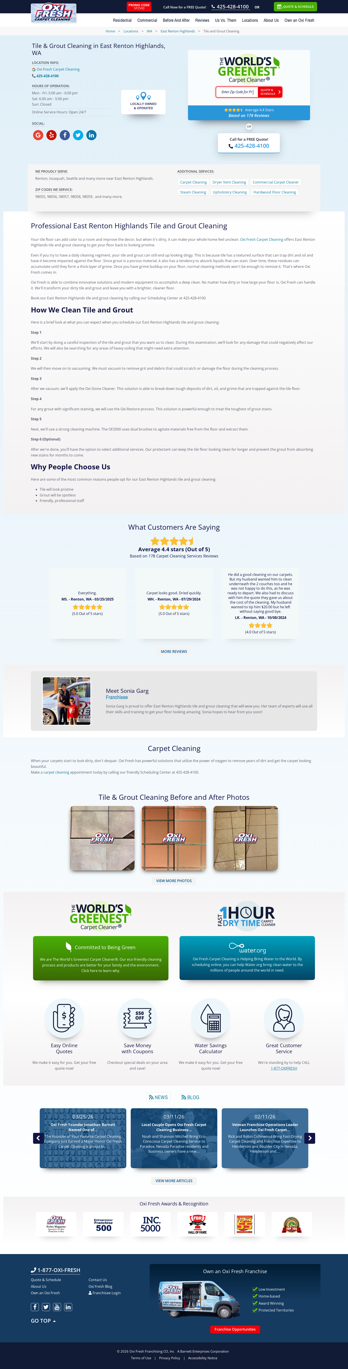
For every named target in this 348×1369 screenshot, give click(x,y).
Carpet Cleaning (193, 182)
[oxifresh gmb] (38, 135)
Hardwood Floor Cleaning (274, 192)
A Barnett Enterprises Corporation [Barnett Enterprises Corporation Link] (203, 1351)
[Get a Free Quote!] (64, 1018)
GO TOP (44, 1320)
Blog (190, 1097)
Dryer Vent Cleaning (229, 182)
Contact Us (98, 1279)
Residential (122, 20)
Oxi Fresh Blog (100, 1286)
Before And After (176, 20)
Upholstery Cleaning (230, 192)
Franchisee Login (105, 1292)
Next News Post (309, 1138)
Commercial (147, 20)
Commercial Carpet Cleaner (276, 182)
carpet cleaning (56, 772)
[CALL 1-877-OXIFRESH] (284, 1018)
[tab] (158, 1097)
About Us (271, 20)
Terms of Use (141, 1358)
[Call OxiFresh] (249, 145)
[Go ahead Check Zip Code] (270, 92)
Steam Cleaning (193, 192)
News (158, 1097)
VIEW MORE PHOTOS (174, 880)
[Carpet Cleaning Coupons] (137, 1018)
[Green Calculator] (211, 1018)
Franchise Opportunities (235, 1329)
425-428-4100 (47, 75)
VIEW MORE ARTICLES (174, 1180)
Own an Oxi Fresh (299, 20)
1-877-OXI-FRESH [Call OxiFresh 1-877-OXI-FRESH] (55, 1270)
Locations (250, 20)
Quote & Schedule (46, 1279)
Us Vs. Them (225, 20)
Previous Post (38, 1138)
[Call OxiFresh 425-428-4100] (231, 7)
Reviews (202, 20)
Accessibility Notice (202, 1358)
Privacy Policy (169, 1358)
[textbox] (237, 92)
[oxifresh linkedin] (91, 135)
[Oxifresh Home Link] (53, 11)
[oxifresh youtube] (57, 1307)
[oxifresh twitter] (78, 135)
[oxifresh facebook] (65, 135)
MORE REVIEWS (174, 651)
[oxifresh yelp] (51, 135)
